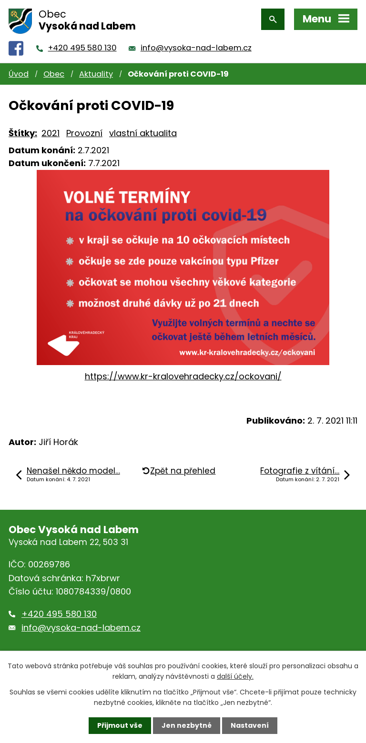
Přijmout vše (119, 725)
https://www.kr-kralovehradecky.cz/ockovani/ (183, 376)
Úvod (19, 74)
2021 (50, 133)
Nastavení (250, 725)
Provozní (84, 133)
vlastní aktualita (143, 133)
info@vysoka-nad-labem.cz (196, 47)
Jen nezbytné (187, 725)
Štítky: (23, 133)
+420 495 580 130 (82, 47)
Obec (53, 74)
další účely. (235, 676)
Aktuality (96, 74)
